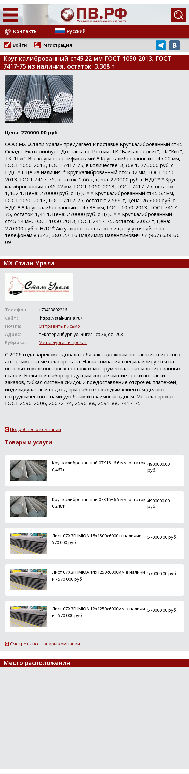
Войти (20, 45)
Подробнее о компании (35, 429)
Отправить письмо (59, 326)
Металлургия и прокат (63, 342)
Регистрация (57, 45)
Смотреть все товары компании (45, 644)
